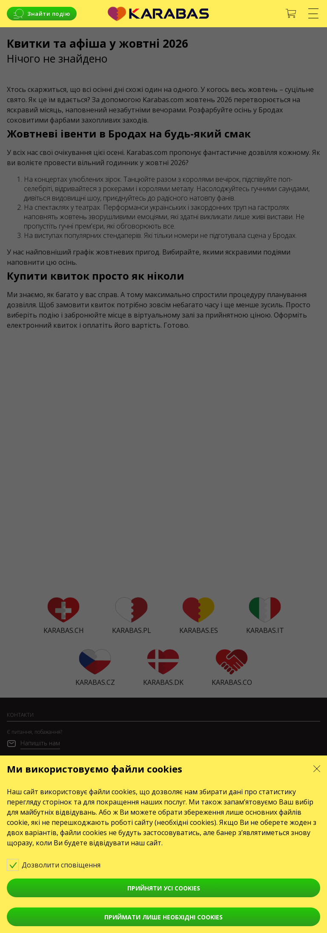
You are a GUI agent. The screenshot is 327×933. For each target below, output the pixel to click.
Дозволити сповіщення (59, 864)
